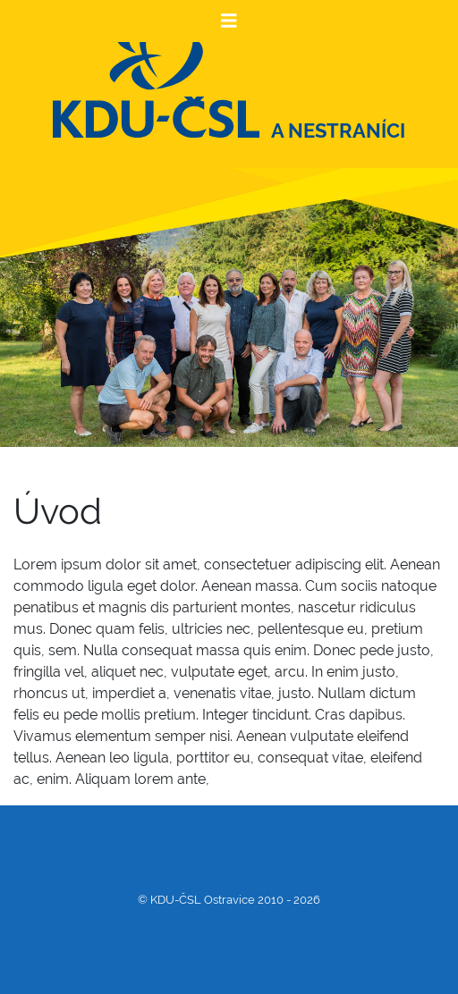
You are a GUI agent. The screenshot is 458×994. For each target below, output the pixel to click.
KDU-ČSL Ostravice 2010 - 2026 (235, 899)
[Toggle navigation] (229, 21)
